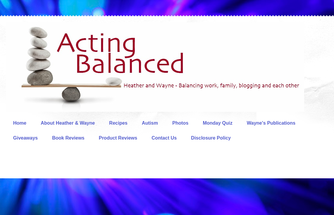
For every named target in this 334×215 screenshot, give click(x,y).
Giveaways (25, 137)
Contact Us (164, 137)
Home (19, 123)
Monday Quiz (218, 123)
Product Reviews (118, 137)
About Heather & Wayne (68, 123)
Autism (150, 123)
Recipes (118, 123)
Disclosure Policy (211, 137)
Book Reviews (68, 137)
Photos (180, 123)
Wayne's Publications (271, 123)
